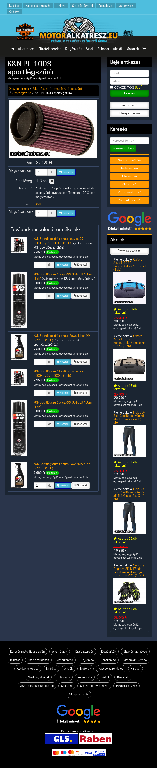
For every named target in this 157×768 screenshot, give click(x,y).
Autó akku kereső (129, 200)
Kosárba (66, 172)
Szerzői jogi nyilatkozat (94, 685)
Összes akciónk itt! (129, 251)
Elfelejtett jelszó (129, 113)
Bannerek (123, 677)
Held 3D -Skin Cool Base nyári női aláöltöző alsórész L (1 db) (129, 417)
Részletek (80, 264)
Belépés (129, 93)
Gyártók (14, 11)
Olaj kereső (129, 184)
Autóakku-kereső (28, 668)
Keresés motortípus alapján (27, 651)
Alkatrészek (26, 49)
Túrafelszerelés (50, 49)
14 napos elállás (79, 694)
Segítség (67, 685)
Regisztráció (129, 105)
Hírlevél (61, 5)
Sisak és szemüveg (135, 651)
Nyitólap (14, 5)
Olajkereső (87, 660)
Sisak (90, 49)
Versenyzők (126, 5)
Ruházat (103, 49)
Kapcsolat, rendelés (38, 5)
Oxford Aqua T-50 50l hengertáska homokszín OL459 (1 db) (129, 341)
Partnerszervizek (126, 685)
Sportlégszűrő (21, 93)
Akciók (118, 49)
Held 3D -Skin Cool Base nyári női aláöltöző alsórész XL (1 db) (129, 494)
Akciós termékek (38, 660)
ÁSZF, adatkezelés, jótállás (37, 685)
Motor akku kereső (129, 192)
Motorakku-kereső (135, 660)
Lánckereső (129, 176)
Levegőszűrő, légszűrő (67, 88)
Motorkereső (129, 168)
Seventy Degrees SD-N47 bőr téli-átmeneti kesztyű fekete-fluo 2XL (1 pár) (128, 570)
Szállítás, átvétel (82, 5)
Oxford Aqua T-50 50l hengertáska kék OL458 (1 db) (129, 264)
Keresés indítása (123, 148)
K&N (38, 204)
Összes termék (19, 88)
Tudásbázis (105, 5)
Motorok (132, 49)
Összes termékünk (129, 160)
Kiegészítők (73, 49)
